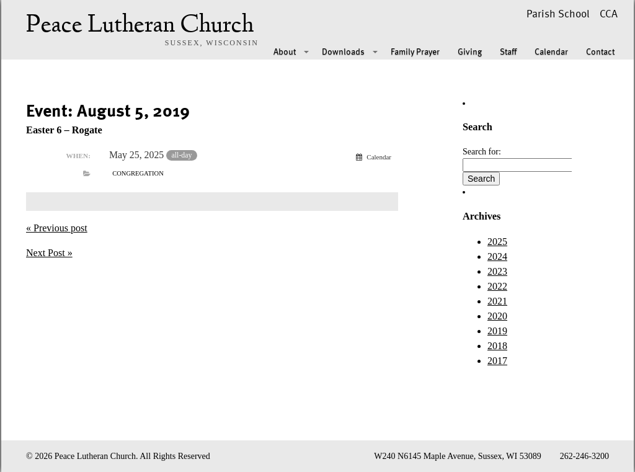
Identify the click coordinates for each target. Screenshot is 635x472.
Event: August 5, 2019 (108, 110)
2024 (497, 256)
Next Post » (49, 252)
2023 (497, 271)
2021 (497, 301)
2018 (497, 346)
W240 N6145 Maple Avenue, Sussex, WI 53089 (457, 456)
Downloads (343, 51)
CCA (609, 13)
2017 (497, 360)
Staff (508, 51)
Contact (600, 51)
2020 (497, 316)
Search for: (482, 151)
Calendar (551, 51)
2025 (497, 241)
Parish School (558, 13)
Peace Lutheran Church (140, 26)
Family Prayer (415, 51)
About (284, 51)
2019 (497, 331)
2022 (497, 286)
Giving (470, 51)
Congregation (138, 173)
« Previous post (56, 228)
